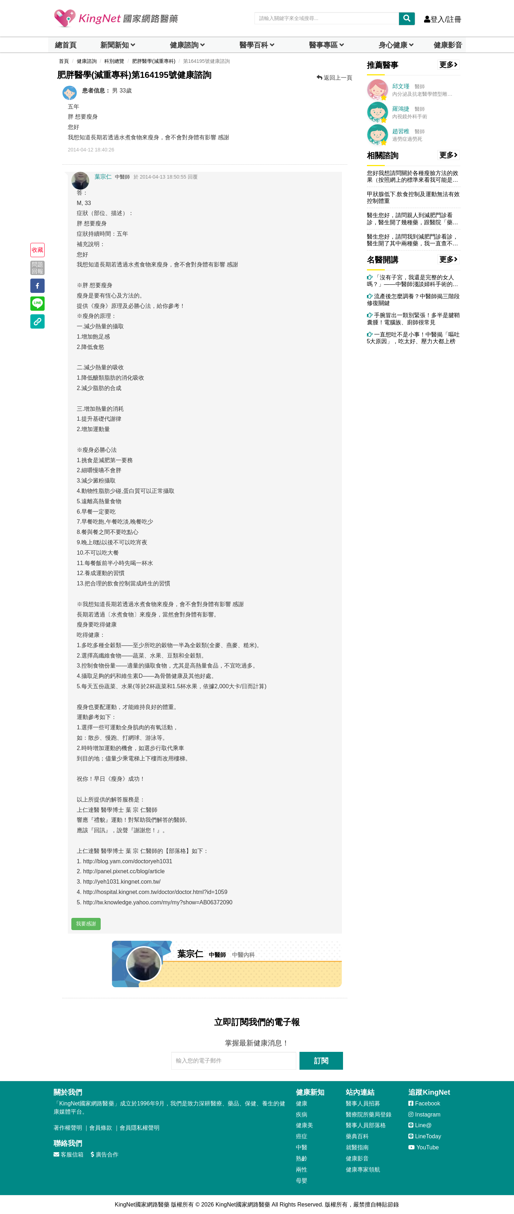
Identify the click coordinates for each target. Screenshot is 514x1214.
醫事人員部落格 (366, 1125)
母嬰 (301, 1181)
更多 (448, 65)
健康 (301, 1103)
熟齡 (301, 1158)
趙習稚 (400, 131)
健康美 (304, 1125)
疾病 (301, 1114)
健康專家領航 (363, 1169)
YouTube (423, 1147)
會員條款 (100, 1128)
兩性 (301, 1169)
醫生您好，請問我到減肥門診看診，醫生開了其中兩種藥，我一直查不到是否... (412, 240)
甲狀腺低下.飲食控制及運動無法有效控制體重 (413, 197)
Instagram (424, 1114)
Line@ (420, 1125)
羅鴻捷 (400, 109)
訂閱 (321, 1061)
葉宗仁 (103, 177)
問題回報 (37, 267)
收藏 (37, 250)
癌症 (301, 1136)
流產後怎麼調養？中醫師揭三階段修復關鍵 (413, 299)
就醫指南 (357, 1147)
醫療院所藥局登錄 (369, 1114)
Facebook (424, 1103)
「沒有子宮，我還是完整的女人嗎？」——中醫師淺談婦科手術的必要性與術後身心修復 (412, 281)
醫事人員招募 (363, 1103)
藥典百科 (357, 1136)
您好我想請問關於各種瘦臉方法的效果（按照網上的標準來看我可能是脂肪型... (412, 176)
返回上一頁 (334, 78)
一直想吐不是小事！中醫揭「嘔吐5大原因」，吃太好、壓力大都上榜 (413, 337)
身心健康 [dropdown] (393, 45)
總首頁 (65, 45)
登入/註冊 (443, 19)
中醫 (301, 1147)
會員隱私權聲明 (140, 1128)
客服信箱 (69, 1154)
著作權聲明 (68, 1128)
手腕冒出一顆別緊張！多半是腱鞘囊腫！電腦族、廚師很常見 (413, 318)
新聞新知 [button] (114, 45)
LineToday (424, 1136)
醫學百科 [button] (254, 45)
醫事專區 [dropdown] (323, 45)
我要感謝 (86, 923)
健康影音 (448, 45)
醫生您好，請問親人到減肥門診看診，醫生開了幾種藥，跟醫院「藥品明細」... (412, 218)
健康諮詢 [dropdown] (184, 45)
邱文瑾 (400, 86)
